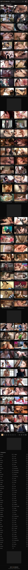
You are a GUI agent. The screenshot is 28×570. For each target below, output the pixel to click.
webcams (21, 538)
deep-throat (7, 486)
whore (21, 544)
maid (21, 464)
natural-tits (21, 476)
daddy (7, 484)
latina (21, 458)
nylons (21, 480)
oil (21, 484)
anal (7, 458)
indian (7, 536)
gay (7, 522)
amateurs (7, 456)
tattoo (21, 524)
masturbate (21, 468)
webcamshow (21, 540)
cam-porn (7, 474)
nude (21, 478)
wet (21, 542)
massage (21, 466)
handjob (7, 526)
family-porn (7, 508)
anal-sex (7, 460)
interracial (7, 540)
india (7, 534)
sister (21, 520)
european (7, 500)
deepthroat (7, 488)
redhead (21, 504)
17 (23, 434)
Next (25, 434)
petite (21, 498)
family (7, 506)
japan (7, 544)
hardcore (7, 530)
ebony (7, 494)
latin (21, 456)
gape (7, 518)
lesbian (21, 460)
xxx (21, 546)
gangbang (7, 516)
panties (21, 492)
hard (7, 528)
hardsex (7, 532)
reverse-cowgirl (21, 506)
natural (21, 474)
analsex (7, 462)
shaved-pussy (21, 516)
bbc (7, 470)
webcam (21, 536)
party (21, 494)
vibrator (21, 532)
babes (7, 466)
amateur (7, 454)
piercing (21, 500)
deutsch (7, 492)
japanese (7, 546)
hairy (7, 524)
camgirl (7, 476)
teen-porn (21, 526)
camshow (7, 480)
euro (7, 498)
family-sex (7, 510)
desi (7, 490)
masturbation (21, 472)
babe (7, 464)
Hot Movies (5, 1)
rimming (21, 510)
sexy (21, 512)
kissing (7, 548)
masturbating (21, 470)
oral (21, 488)
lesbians (21, 462)
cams (7, 478)
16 (21, 434)
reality (21, 502)
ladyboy (21, 454)
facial (7, 504)
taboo (21, 522)
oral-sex (21, 490)
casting (7, 482)
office (21, 482)
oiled (21, 486)
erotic (7, 496)
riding (21, 508)
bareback (7, 468)
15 (19, 434)
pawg (21, 496)
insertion (7, 538)
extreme (7, 502)
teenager (21, 528)
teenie (21, 530)
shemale (21, 518)
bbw (7, 472)
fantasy (7, 512)
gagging (7, 514)
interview (7, 542)
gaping (7, 520)
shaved (21, 514)
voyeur (21, 534)
